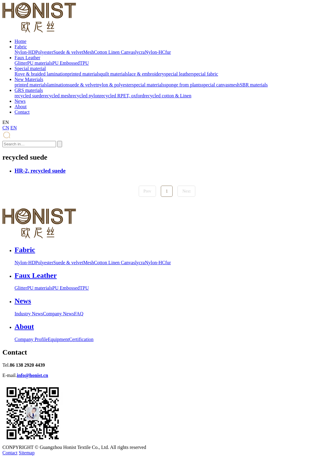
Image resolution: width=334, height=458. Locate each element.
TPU (84, 63)
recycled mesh (57, 95)
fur (168, 52)
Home (20, 41)
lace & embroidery (146, 73)
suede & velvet (82, 84)
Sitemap (27, 452)
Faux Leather (27, 57)
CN (5, 127)
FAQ (78, 313)
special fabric (205, 73)
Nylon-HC (155, 52)
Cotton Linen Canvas (114, 52)
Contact (22, 112)
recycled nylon (85, 95)
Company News (58, 313)
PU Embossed (66, 63)
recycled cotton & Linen (167, 95)
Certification (81, 339)
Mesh (88, 52)
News (20, 101)
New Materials (29, 79)
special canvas (216, 84)
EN (13, 127)
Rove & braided (31, 73)
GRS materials (29, 90)
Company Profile (31, 339)
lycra (140, 52)
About (21, 106)
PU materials (39, 63)
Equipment (58, 339)
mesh (235, 84)
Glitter (21, 63)
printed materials (84, 73)
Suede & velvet (68, 52)
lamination (57, 73)
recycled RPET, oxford (122, 95)
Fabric (21, 46)
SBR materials (254, 84)
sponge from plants (183, 84)
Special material (30, 68)
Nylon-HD (25, 52)
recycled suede (29, 95)
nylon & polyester (114, 84)
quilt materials (114, 73)
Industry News (29, 313)
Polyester (44, 52)
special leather (178, 73)
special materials (148, 84)
